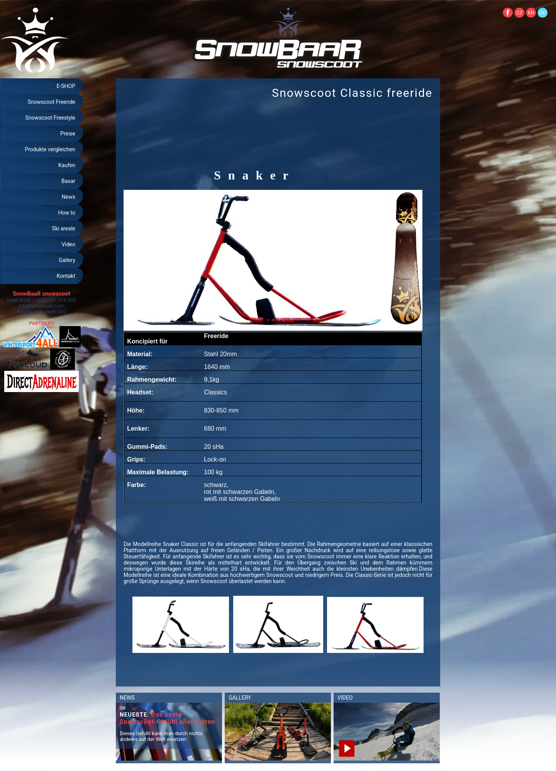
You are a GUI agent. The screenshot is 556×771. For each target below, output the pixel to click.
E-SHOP (65, 86)
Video (68, 244)
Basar (68, 181)
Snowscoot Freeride (51, 102)
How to (66, 213)
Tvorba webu (31, 311)
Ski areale (63, 228)
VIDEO (345, 698)
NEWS (127, 698)
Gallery (67, 260)
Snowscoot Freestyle (50, 118)
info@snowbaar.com (41, 306)
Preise (67, 133)
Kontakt (66, 276)
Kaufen (66, 165)
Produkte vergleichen (50, 149)
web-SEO (57, 311)
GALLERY (240, 698)
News (68, 197)
